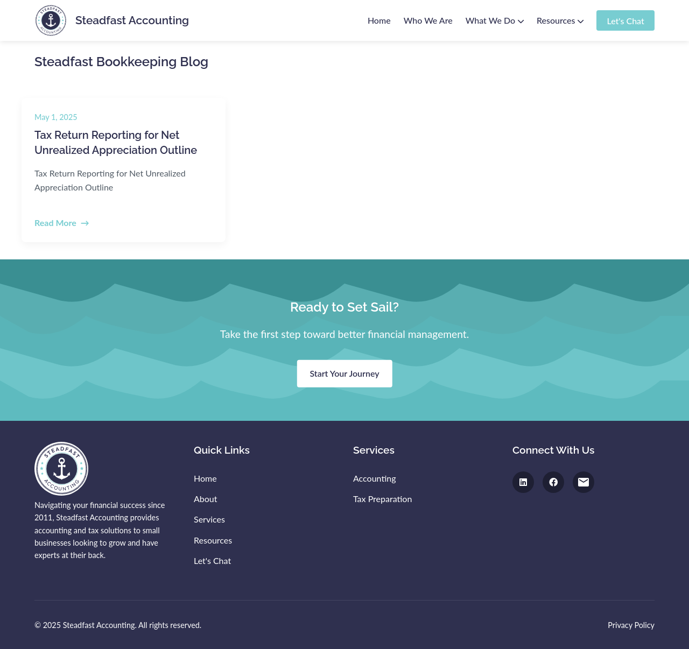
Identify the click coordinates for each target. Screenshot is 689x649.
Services (209, 519)
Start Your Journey (344, 373)
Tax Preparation (382, 498)
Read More (55, 222)
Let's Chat (625, 20)
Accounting (374, 478)
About (205, 498)
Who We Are (428, 20)
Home (379, 20)
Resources (560, 20)
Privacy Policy (631, 625)
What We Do (495, 20)
